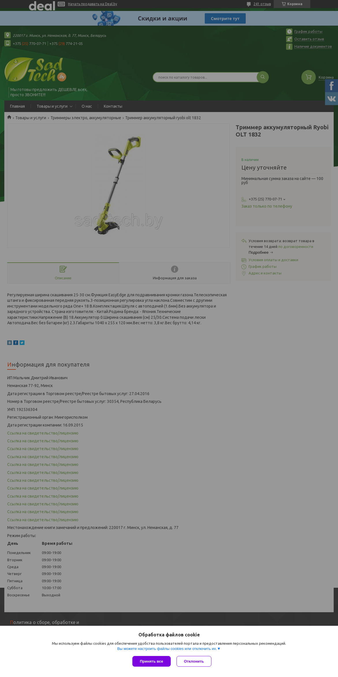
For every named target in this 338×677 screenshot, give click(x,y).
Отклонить (194, 661)
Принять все (151, 661)
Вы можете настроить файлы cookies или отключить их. (167, 648)
